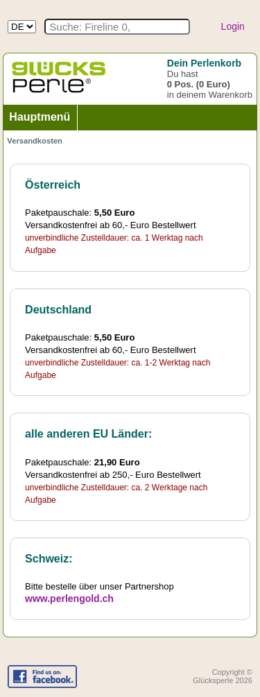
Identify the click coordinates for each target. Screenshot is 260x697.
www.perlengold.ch (69, 598)
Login (233, 26)
